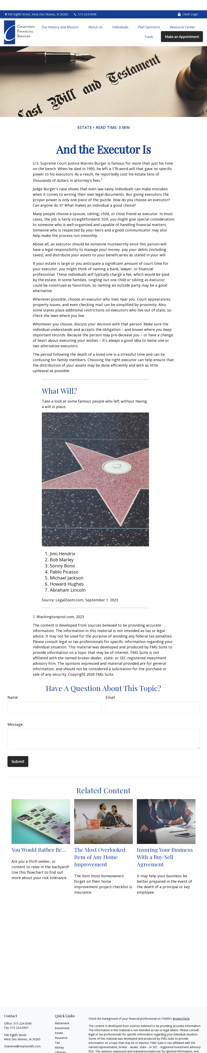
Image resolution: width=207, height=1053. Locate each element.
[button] (60, 17)
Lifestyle (60, 1042)
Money (59, 1037)
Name (12, 687)
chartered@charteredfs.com (22, 1036)
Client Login (187, 4)
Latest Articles (64, 1047)
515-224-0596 (84, 4)
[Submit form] (17, 751)
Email (110, 687)
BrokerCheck (181, 1008)
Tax (57, 1032)
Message (15, 714)
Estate (59, 1023)
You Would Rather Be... (39, 839)
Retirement (62, 1013)
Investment (62, 1018)
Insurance (61, 1028)
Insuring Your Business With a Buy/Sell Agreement (165, 846)
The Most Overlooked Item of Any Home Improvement (100, 846)
